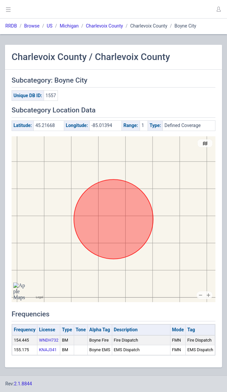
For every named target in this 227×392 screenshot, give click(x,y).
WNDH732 (49, 340)
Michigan (69, 26)
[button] (218, 9)
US (49, 26)
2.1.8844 (23, 383)
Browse (31, 26)
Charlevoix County (104, 26)
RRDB (11, 26)
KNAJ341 (48, 349)
